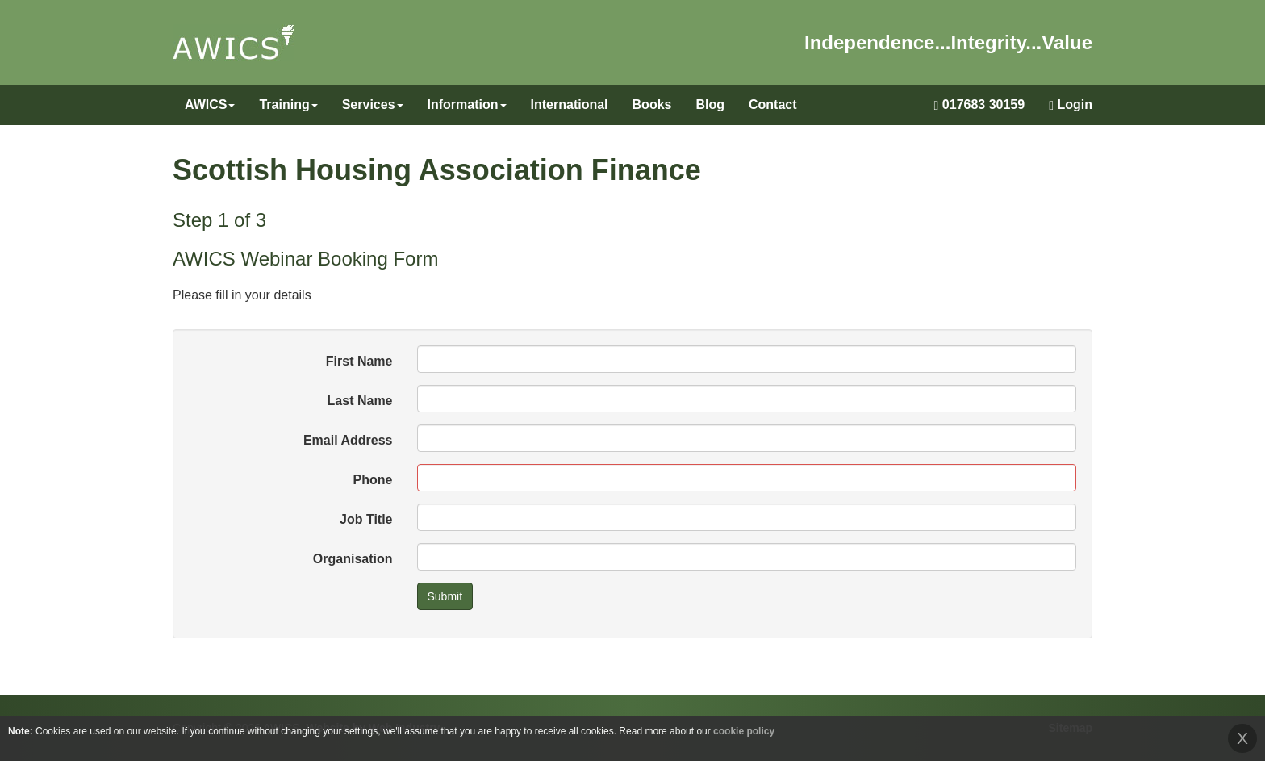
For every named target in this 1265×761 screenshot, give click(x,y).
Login (1070, 105)
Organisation (353, 559)
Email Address (348, 440)
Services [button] (372, 104)
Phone (373, 480)
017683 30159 (979, 105)
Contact (773, 104)
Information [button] (467, 104)
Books (652, 104)
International (569, 104)
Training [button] (288, 104)
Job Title (366, 519)
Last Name (360, 401)
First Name (359, 361)
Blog (709, 104)
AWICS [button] (210, 104)
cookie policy (743, 731)
